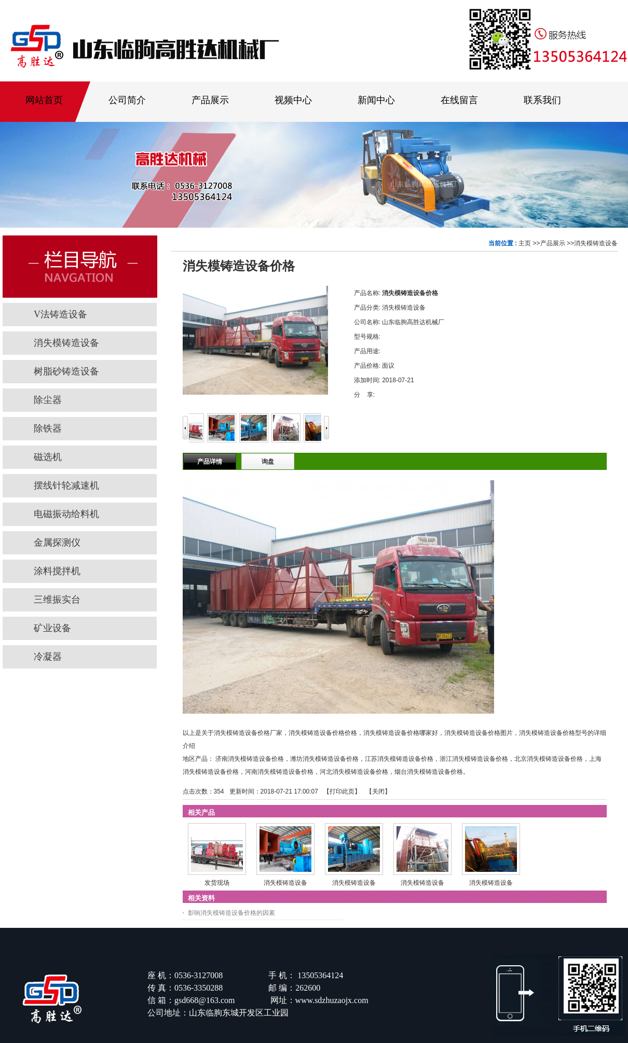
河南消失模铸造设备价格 (279, 771)
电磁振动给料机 (66, 514)
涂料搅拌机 (57, 571)
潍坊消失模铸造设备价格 (324, 758)
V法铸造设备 (60, 314)
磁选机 (52, 457)
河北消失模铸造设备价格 (354, 771)
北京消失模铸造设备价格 (548, 758)
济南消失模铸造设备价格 (249, 758)
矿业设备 (52, 628)
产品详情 (209, 461)
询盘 (268, 461)
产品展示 (552, 243)
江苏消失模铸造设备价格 (399, 758)
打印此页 (342, 791)
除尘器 (48, 400)
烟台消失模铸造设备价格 (428, 771)
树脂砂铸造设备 (66, 371)
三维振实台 (57, 599)
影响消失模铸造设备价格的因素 (231, 912)
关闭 (378, 791)
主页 (524, 243)
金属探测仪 (57, 542)
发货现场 (216, 882)
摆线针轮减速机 (66, 485)
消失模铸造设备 (596, 243)
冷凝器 (48, 656)
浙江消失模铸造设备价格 (474, 758)
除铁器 (48, 428)
